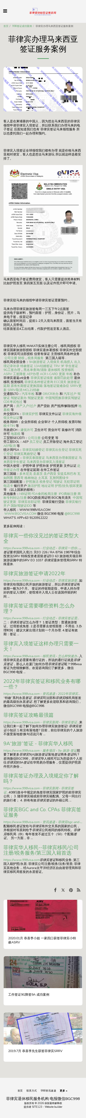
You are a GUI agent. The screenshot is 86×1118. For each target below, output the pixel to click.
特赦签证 (26, 366)
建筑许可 (27, 430)
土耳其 (43, 478)
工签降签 (19, 374)
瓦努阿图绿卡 (59, 478)
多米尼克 (25, 474)
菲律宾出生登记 (57, 450)
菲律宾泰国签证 (34, 458)
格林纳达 (31, 478)
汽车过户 (70, 394)
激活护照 (34, 486)
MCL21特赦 (31, 390)
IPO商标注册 (68, 494)
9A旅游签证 (37, 362)
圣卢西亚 (50, 474)
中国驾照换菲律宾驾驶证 (63, 398)
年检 (69, 374)
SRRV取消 (15, 390)
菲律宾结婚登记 (33, 450)
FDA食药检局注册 (44, 494)
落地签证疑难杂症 (56, 386)
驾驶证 (58, 482)
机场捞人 (66, 362)
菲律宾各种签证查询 (38, 382)
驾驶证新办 (19, 398)
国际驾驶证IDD (21, 506)
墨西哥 (19, 478)
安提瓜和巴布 (66, 474)
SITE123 (37, 1107)
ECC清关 (60, 382)
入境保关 (53, 362)
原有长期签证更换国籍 (27, 386)
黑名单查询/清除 (35, 370)
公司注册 (10, 358)
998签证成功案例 (22, 26)
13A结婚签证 (43, 366)
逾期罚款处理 (63, 378)
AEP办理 (33, 374)
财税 (21, 358)
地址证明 (47, 486)
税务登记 (45, 482)
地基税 (15, 434)
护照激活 (32, 482)
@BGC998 (72, 514)
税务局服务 (36, 358)
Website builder (53, 1107)
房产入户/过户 (26, 406)
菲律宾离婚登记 (25, 454)
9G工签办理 (11, 370)
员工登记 (35, 442)
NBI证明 (25, 494)
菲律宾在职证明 (29, 502)
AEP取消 (9, 446)
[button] (5, 11)
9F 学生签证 (69, 366)
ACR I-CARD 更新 (52, 374)
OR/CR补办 (51, 394)
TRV (57, 366)
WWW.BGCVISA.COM (20, 514)
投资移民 (67, 370)
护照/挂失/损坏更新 (68, 486)
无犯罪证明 (72, 482)
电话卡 (8, 486)
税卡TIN (9, 426)
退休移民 (54, 370)
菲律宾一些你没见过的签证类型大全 (41, 538)
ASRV (7, 374)
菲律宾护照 (30, 414)
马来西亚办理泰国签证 (62, 458)
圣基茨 (38, 474)
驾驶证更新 (36, 398)
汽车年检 (28, 394)
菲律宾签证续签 (42, 378)
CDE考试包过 (12, 402)
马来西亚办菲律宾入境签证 (46, 462)
